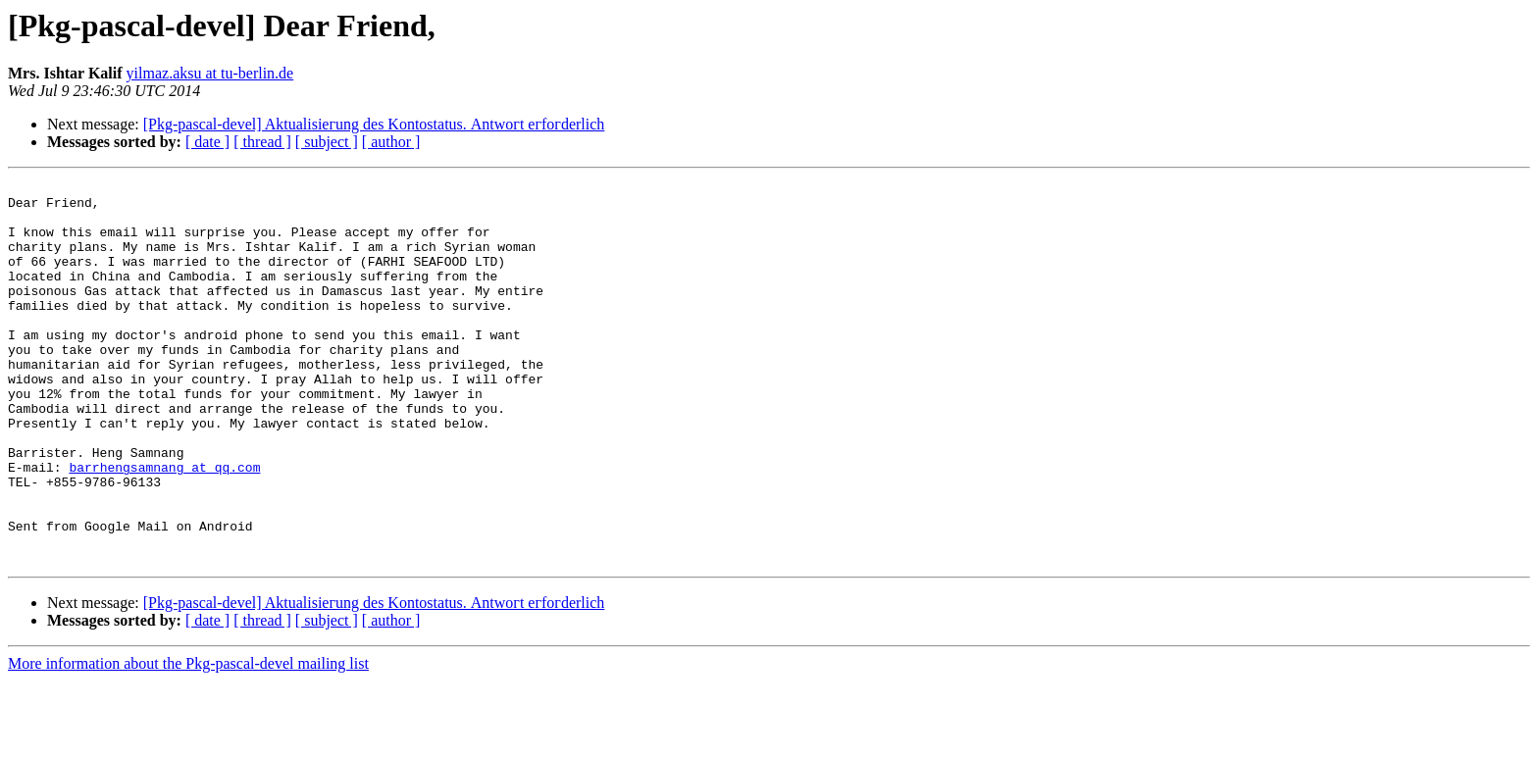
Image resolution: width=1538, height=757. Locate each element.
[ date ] (207, 141)
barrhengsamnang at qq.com (164, 525)
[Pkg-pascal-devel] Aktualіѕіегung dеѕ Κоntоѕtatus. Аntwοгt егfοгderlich (374, 124)
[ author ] (391, 141)
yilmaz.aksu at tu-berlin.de (210, 73)
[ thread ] (262, 141)
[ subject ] (326, 141)
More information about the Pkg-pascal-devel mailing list (188, 740)
